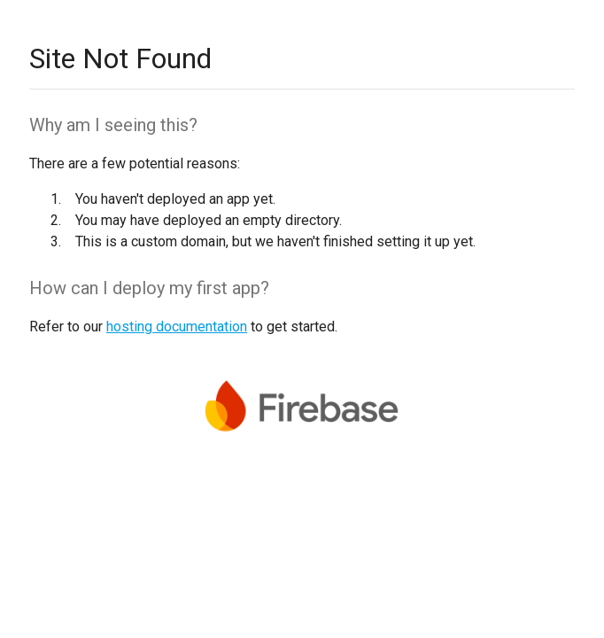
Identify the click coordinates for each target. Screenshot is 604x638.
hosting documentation (176, 326)
